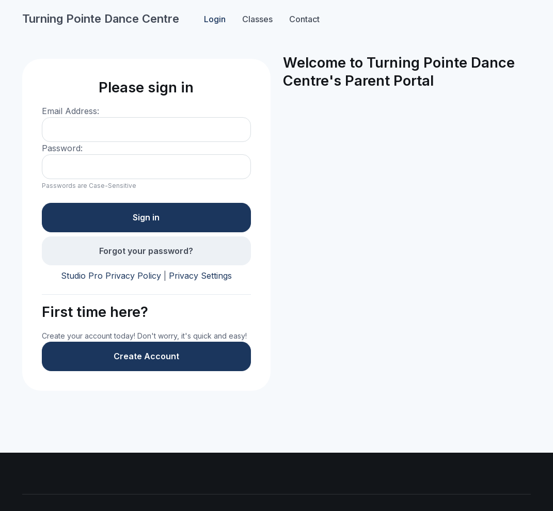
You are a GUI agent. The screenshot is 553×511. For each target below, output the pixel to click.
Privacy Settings (200, 275)
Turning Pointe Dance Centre (100, 18)
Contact (304, 19)
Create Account (146, 356)
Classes (257, 19)
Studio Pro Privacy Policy (111, 275)
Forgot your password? (146, 251)
